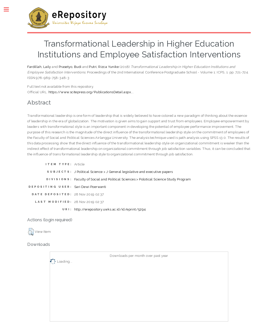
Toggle (9, 9)
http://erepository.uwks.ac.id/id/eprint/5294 (110, 209)
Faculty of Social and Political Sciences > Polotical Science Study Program (132, 179)
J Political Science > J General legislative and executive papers (123, 172)
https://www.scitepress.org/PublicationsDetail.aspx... (91, 92)
